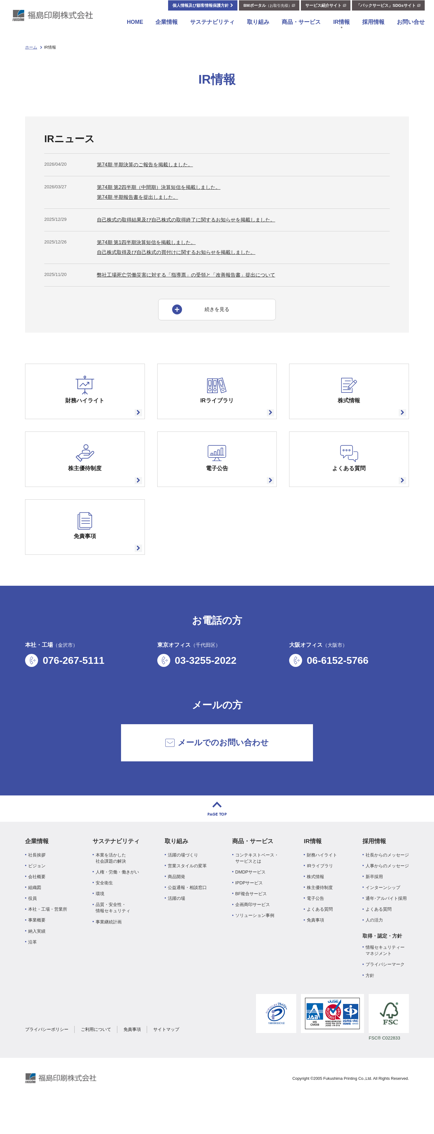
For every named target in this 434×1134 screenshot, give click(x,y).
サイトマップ (166, 1055)
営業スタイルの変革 (187, 891)
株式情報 (315, 902)
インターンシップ (383, 913)
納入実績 (37, 957)
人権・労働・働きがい (117, 897)
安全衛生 (104, 908)
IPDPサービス (249, 908)
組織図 (34, 913)
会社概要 (37, 902)
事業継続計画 (109, 947)
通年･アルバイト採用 (386, 924)
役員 (32, 924)
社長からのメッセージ (387, 880)
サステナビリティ (212, 28)
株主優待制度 (320, 913)
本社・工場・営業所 (47, 935)
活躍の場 (176, 924)
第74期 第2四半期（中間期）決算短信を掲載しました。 (158, 187)
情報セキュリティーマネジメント (385, 976)
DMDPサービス (250, 897)
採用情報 (373, 28)
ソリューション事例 (254, 941)
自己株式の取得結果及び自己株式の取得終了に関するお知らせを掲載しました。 (186, 219)
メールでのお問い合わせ (217, 768)
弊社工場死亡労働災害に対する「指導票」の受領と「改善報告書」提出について (186, 275)
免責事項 (315, 946)
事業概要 (37, 946)
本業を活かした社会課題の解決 (111, 884)
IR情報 (341, 28)
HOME (135, 28)
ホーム (31, 47)
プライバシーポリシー (46, 1055)
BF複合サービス (251, 919)
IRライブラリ (320, 891)
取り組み (258, 28)
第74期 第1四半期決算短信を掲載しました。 (146, 242)
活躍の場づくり (183, 880)
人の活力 (374, 946)
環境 (100, 919)
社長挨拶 (37, 880)
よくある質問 (320, 935)
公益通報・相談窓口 (187, 913)
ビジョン (37, 891)
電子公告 (315, 924)
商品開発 (176, 902)
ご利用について (96, 1055)
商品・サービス (301, 28)
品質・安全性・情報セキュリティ (113, 933)
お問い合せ (411, 28)
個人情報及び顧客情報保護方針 (200, 11)
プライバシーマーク (385, 990)
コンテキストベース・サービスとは (257, 884)
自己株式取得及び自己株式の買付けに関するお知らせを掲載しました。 (176, 252)
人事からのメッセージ (387, 891)
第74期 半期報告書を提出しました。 (137, 197)
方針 (370, 1001)
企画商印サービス (252, 930)
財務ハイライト (322, 880)
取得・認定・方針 (382, 962)
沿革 (32, 967)
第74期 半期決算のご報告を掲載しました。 (145, 164)
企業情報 (166, 28)
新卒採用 (374, 902)
